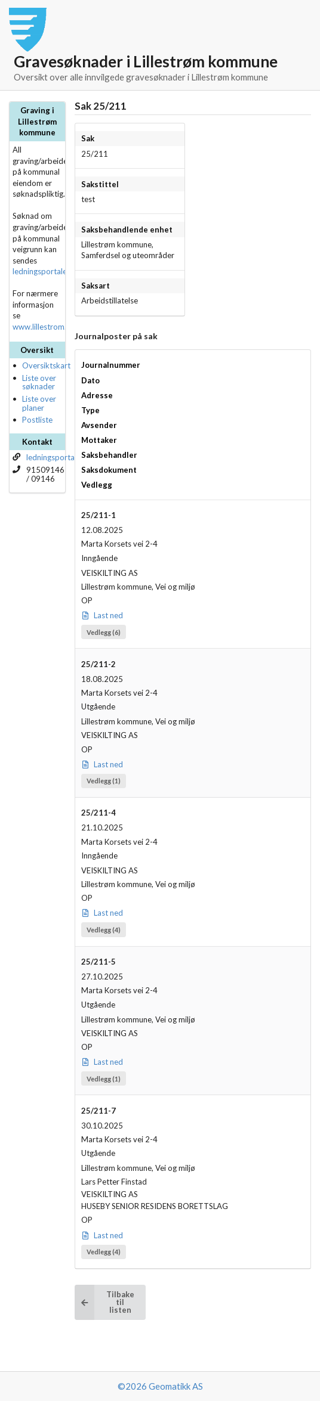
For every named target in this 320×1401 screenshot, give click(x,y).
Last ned (102, 615)
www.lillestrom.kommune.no (62, 326)
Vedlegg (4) (104, 930)
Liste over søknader (39, 382)
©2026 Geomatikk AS (160, 1386)
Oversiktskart (46, 365)
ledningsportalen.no (47, 271)
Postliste (37, 419)
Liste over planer (39, 403)
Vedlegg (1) (104, 781)
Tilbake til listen (104, 1302)
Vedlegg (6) (104, 632)
